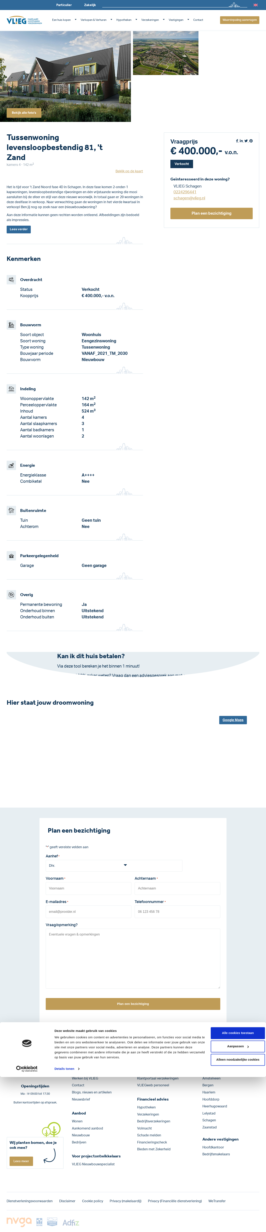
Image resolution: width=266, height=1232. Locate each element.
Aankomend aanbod (87, 1128)
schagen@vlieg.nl (189, 198)
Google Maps (233, 720)
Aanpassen (231, 1201)
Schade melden (149, 1135)
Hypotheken (123, 20)
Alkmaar (208, 1064)
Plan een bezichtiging (212, 213)
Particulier (64, 5)
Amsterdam (211, 1071)
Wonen (77, 1121)
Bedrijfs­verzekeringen (153, 1121)
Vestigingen (176, 20)
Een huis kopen (61, 20)
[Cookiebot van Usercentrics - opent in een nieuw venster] (27, 1224)
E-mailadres (57, 903)
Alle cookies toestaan (231, 1188)
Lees (19, 229)
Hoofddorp (210, 1099)
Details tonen (64, 1224)
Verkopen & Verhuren (93, 20)
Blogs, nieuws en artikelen (92, 1092)
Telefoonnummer (150, 903)
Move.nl (143, 1064)
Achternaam (146, 880)
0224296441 (185, 192)
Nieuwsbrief (81, 1099)
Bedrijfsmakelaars (216, 1154)
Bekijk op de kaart (129, 171)
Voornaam (55, 880)
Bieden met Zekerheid (154, 1149)
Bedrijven (79, 1142)
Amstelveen (211, 1078)
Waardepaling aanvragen (240, 20)
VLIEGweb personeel (153, 1085)
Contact (198, 20)
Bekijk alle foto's (26, 112)
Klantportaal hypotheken (156, 1071)
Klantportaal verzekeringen (158, 1078)
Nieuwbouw (81, 1135)
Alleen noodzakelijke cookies (231, 1214)
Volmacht (144, 1128)
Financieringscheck (152, 1142)
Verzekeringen (150, 20)
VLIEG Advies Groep (87, 1064)
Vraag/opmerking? (62, 925)
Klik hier (101, 682)
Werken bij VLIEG (85, 1078)
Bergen (207, 1085)
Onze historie (82, 1071)
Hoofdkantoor (213, 1147)
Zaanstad (209, 1127)
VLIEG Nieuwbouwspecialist (93, 1164)
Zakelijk (90, 5)
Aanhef (52, 857)
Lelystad (209, 1113)
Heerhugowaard (214, 1106)
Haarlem (208, 1092)
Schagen (209, 1120)
